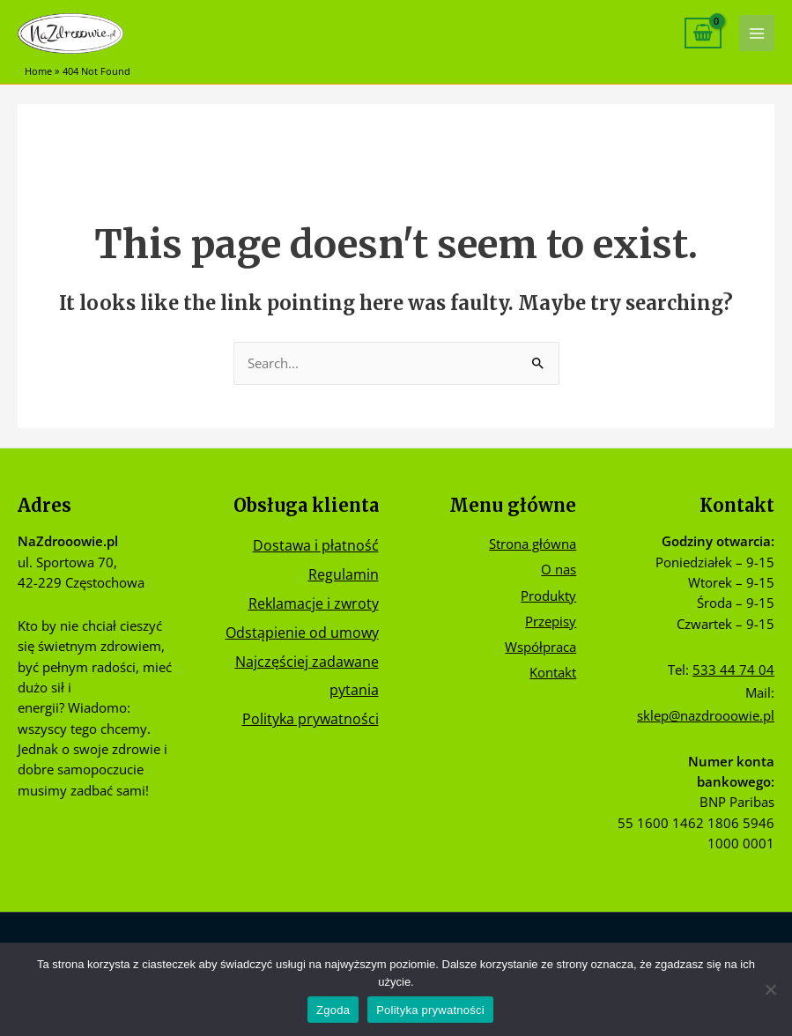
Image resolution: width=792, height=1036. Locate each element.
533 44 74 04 (733, 669)
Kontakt (552, 672)
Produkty (548, 595)
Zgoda (333, 1010)
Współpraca (540, 646)
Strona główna (532, 543)
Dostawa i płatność (316, 545)
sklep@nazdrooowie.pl (705, 715)
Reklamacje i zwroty (313, 603)
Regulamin (343, 574)
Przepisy (550, 621)
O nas (558, 569)
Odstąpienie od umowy (302, 632)
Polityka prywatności (310, 718)
